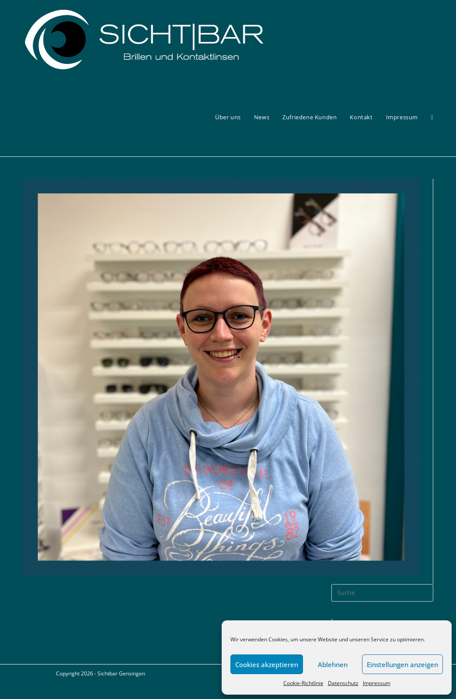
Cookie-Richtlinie (303, 683)
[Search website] (432, 117)
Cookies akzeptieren (266, 664)
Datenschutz (343, 683)
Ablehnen (333, 664)
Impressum (376, 683)
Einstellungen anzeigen (402, 664)
